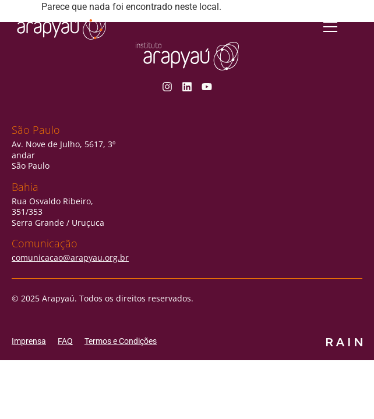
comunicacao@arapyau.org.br (70, 257)
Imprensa (29, 341)
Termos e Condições (120, 341)
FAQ (65, 341)
